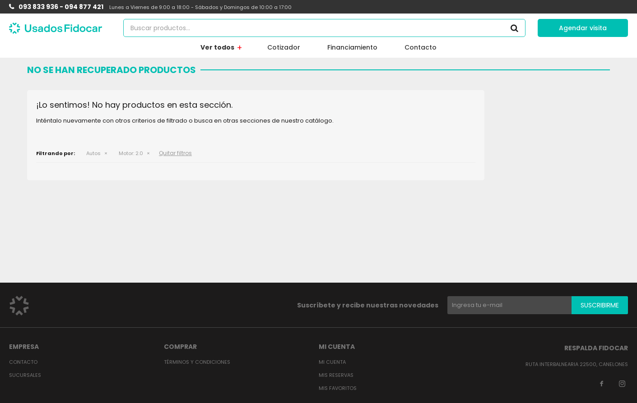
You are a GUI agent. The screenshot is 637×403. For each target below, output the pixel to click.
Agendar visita (583, 27)
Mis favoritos (338, 388)
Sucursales (25, 375)
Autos (93, 153)
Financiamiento (352, 47)
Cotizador (283, 47)
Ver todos (217, 47)
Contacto (421, 47)
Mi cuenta (332, 362)
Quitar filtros (175, 153)
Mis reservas (336, 375)
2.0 (131, 153)
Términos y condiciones (197, 362)
